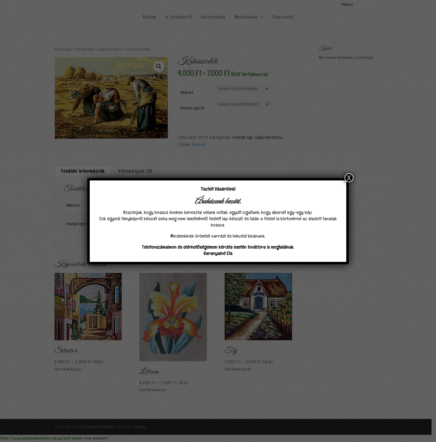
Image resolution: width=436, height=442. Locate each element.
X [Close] (349, 177)
